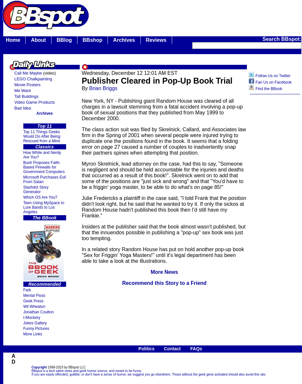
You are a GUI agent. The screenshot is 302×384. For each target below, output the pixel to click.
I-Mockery (32, 317)
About (38, 40)
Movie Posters (27, 84)
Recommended (44, 284)
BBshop (92, 40)
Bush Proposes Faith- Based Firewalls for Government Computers (44, 167)
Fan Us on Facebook (274, 82)
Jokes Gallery (35, 323)
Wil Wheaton (34, 306)
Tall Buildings (26, 96)
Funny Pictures (36, 328)
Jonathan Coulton (38, 312)
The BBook (45, 217)
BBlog (64, 40)
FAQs (196, 348)
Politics (146, 348)
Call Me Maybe (28, 73)
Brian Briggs (103, 88)
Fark (27, 290)
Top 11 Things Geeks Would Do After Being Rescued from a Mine (42, 136)
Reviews (156, 40)
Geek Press (33, 301)
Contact (172, 348)
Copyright (39, 367)
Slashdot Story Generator (36, 189)
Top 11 (44, 126)
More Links (32, 334)
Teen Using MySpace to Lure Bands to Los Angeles (43, 207)
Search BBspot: (281, 39)
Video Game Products (34, 102)
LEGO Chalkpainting (33, 78)
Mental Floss (34, 295)
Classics (44, 146)
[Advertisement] (275, 200)
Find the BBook (269, 89)
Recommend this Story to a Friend (164, 283)
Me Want (22, 90)
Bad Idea (22, 108)
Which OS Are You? (40, 197)
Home (13, 40)
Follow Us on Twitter (273, 76)
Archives (124, 40)
